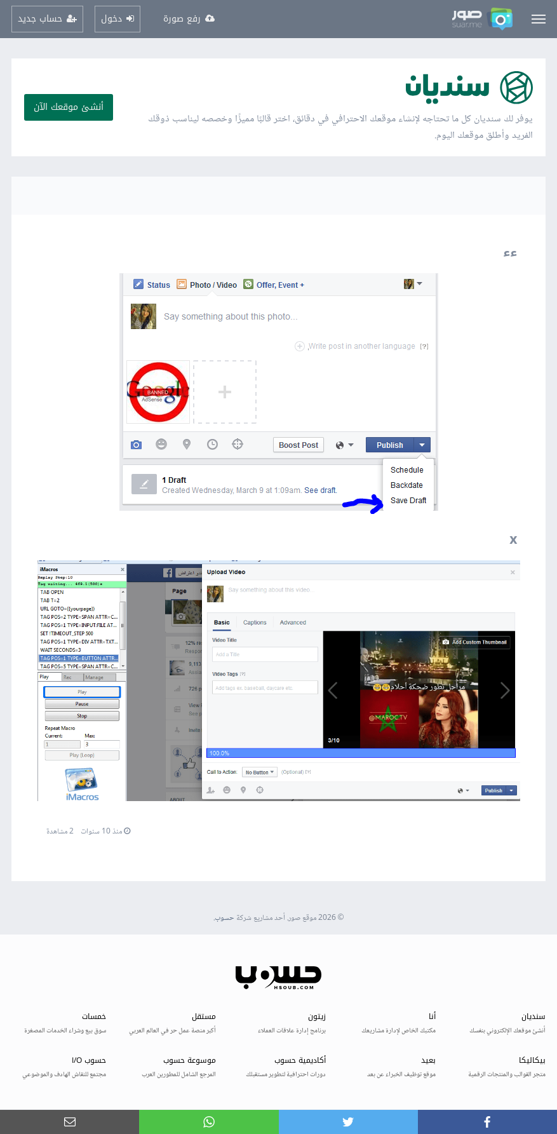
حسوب (224, 918)
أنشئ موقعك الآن (69, 107)
